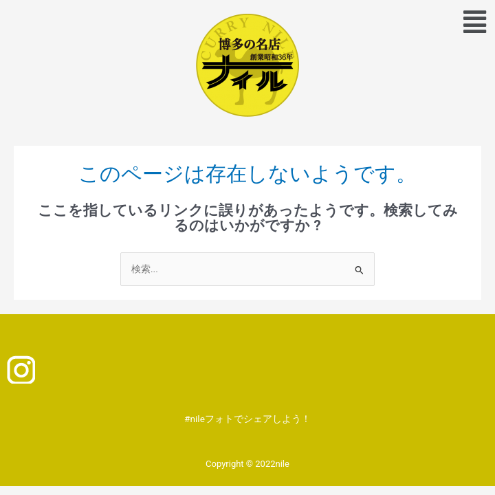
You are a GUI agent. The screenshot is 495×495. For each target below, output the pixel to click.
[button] (474, 22)
